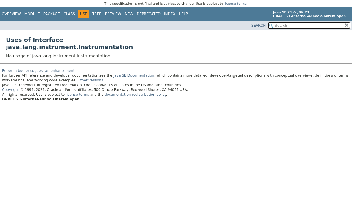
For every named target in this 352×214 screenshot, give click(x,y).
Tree (97, 14)
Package (51, 14)
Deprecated (149, 14)
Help (183, 14)
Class (69, 14)
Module (32, 14)
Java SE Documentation (133, 75)
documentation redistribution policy (135, 94)
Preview (113, 14)
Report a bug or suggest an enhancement (38, 71)
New (129, 14)
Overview (11, 14)
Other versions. (91, 80)
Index (169, 14)
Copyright (10, 90)
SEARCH (258, 25)
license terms (235, 4)
